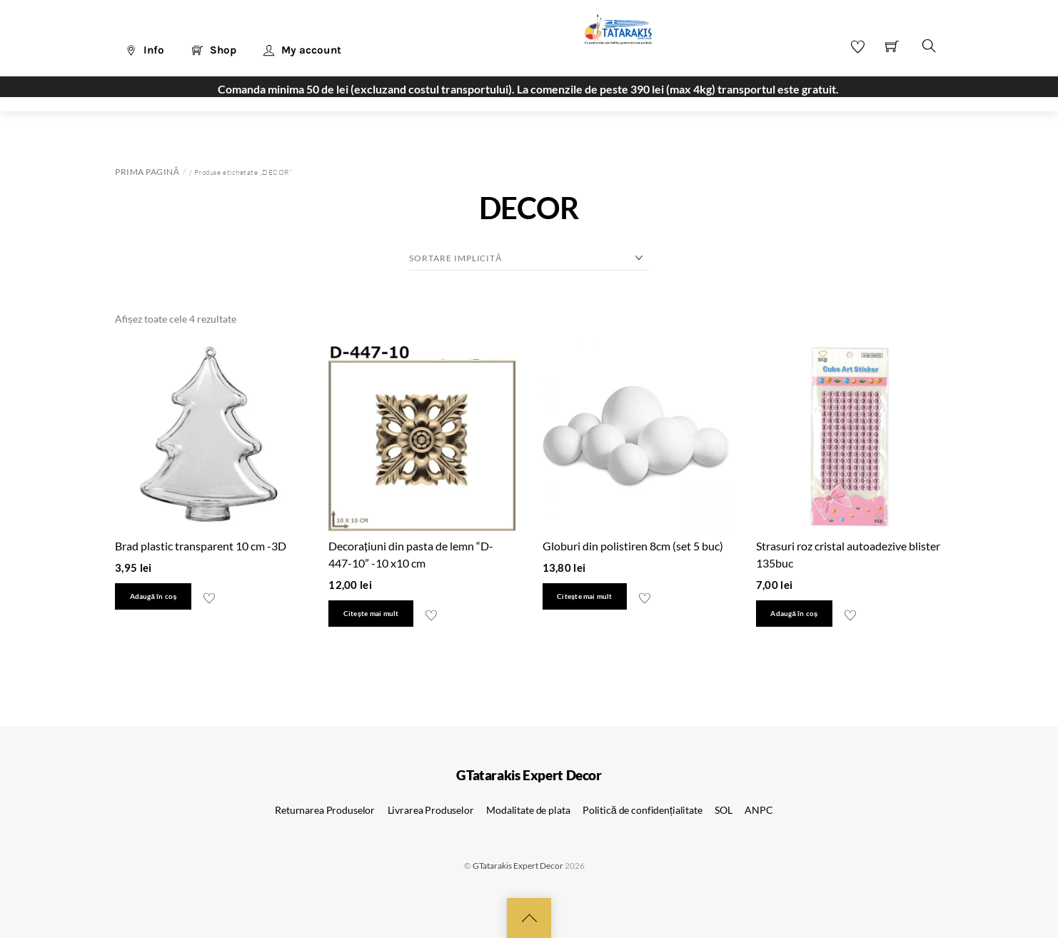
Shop (214, 50)
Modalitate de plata (528, 810)
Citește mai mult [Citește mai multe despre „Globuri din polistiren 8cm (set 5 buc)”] (584, 596)
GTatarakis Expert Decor (518, 865)
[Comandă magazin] (529, 259)
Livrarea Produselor (431, 810)
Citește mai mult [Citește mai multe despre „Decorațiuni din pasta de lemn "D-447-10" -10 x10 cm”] (370, 613)
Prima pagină (147, 171)
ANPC (758, 810)
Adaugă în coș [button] (153, 596)
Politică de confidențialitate (642, 810)
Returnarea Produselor (325, 810)
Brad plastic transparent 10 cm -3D (200, 546)
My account (302, 50)
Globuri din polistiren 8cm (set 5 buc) (633, 546)
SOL (723, 810)
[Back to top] (529, 918)
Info (145, 50)
